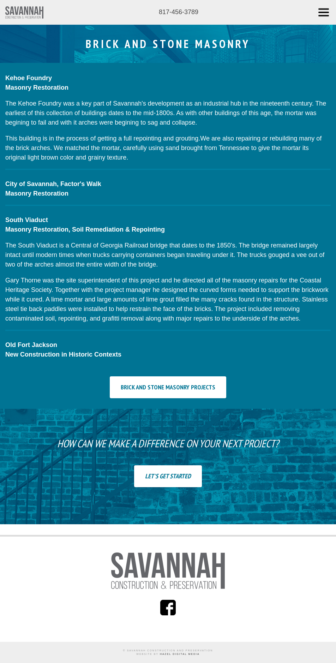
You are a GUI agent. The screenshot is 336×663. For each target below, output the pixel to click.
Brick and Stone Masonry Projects (168, 387)
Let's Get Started (168, 476)
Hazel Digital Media (180, 654)
